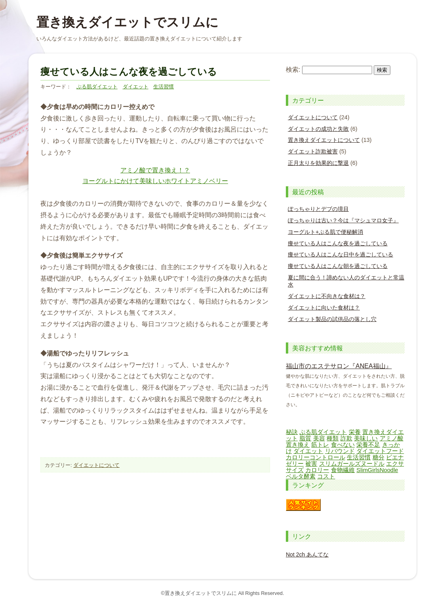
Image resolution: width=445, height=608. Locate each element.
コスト (326, 476)
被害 (311, 464)
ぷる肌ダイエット (97, 87)
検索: (293, 69)
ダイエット (135, 87)
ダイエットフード (380, 451)
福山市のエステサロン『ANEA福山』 (339, 366)
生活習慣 (163, 87)
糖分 (378, 457)
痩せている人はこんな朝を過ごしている (338, 266)
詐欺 (346, 438)
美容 (319, 438)
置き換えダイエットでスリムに (127, 22)
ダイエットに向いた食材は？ (324, 307)
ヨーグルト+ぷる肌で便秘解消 (325, 232)
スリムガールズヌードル (351, 464)
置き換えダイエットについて (324, 140)
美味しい (366, 438)
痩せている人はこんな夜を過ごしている (338, 243)
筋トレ (320, 445)
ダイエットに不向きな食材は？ (326, 296)
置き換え (298, 445)
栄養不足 (368, 445)
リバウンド (340, 451)
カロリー (317, 470)
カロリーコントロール (315, 457)
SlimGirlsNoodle (377, 470)
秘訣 (292, 432)
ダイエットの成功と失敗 (318, 129)
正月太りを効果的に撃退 (318, 163)
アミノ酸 (391, 438)
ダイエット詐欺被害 (313, 151)
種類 (333, 438)
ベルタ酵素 (301, 476)
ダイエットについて (96, 465)
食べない (343, 445)
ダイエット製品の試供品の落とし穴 (332, 319)
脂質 (305, 438)
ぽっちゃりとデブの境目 (318, 209)
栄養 (355, 432)
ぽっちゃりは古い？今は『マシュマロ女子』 (343, 220)
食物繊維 (343, 470)
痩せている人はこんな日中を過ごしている (340, 254)
